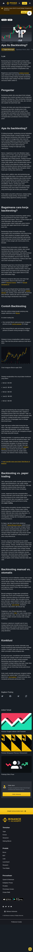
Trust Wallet (6, 868)
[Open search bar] (19, 3)
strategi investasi (24, 73)
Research (5, 865)
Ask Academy (12, 677)
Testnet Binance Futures (14, 525)
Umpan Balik (6, 892)
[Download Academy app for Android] (18, 899)
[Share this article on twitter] (2, 696)
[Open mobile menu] (30, 3)
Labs (4, 858)
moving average (16, 324)
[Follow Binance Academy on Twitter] (6, 906)
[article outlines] (29, 13)
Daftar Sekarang (16, 794)
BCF (4, 855)
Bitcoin (18, 313)
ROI (15, 613)
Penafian (5, 886)
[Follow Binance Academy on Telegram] (8, 906)
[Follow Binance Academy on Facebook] (3, 906)
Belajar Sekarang (26, 12)
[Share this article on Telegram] (18, 696)
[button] (30, 3)
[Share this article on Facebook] (10, 696)
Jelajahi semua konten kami (16, 811)
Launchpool (6, 862)
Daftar (24, 3)
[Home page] (12, 3)
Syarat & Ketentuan (8, 879)
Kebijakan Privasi (8, 882)
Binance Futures (11, 282)
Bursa (4, 852)
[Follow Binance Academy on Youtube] (11, 906)
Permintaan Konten (8, 889)
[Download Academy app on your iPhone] (7, 899)
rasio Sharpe (15, 604)
